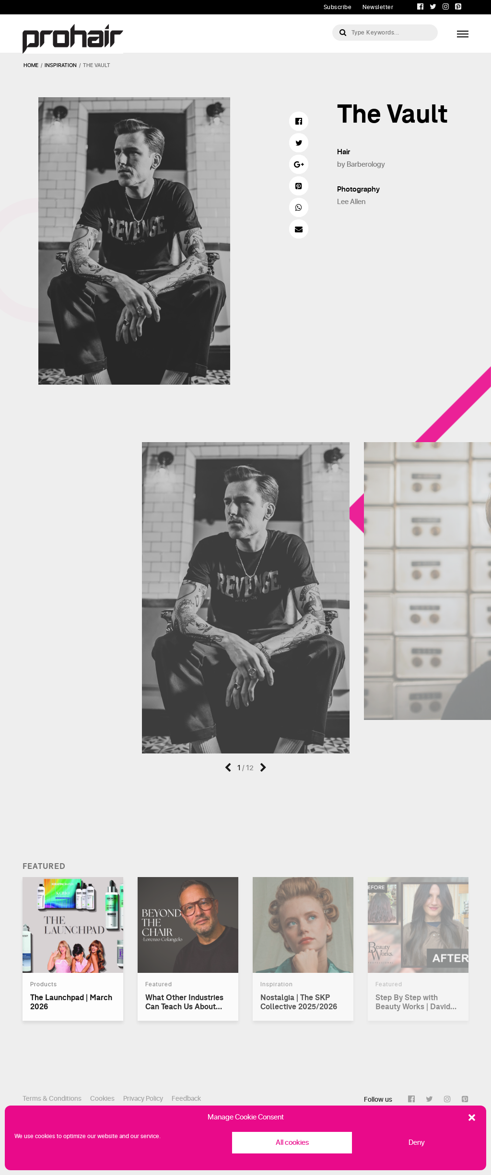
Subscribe (338, 7)
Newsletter (377, 7)
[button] (472, 1117)
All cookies (292, 1142)
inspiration (61, 65)
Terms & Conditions (52, 1099)
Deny (417, 1142)
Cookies (102, 1099)
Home (30, 65)
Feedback (186, 1099)
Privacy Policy (143, 1099)
